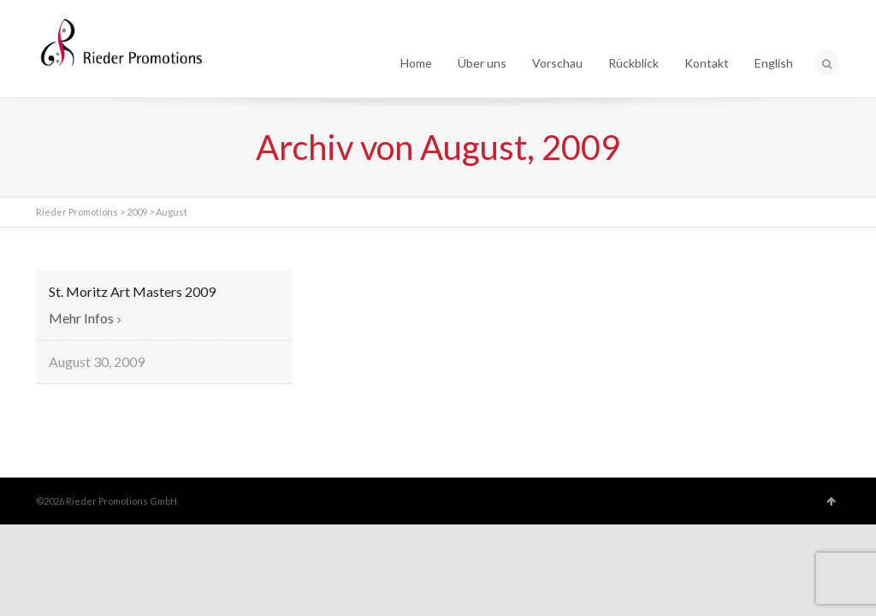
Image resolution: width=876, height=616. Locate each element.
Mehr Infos (81, 318)
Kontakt (706, 63)
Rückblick (633, 63)
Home (416, 63)
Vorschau (557, 63)
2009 (137, 211)
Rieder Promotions (77, 211)
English (774, 63)
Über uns (482, 63)
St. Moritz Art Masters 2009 (132, 291)
